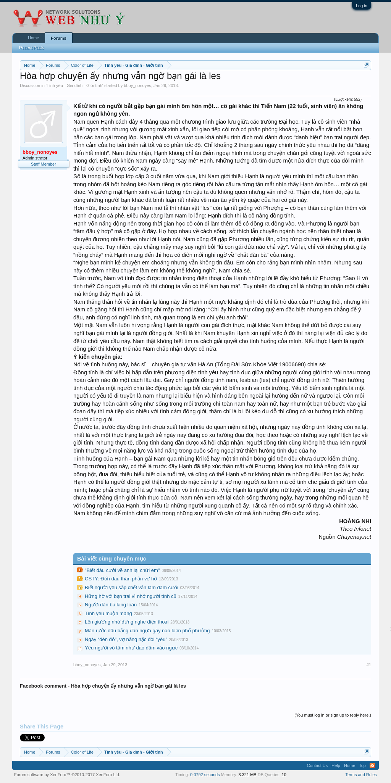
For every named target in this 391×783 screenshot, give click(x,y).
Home (33, 37)
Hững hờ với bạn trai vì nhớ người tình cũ (130, 596)
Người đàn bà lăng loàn (111, 604)
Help (335, 765)
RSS (372, 765)
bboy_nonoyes (137, 85)
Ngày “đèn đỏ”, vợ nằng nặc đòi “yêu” (126, 639)
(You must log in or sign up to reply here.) (332, 715)
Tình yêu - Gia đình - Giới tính (74, 85)
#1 (369, 664)
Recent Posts (31, 47)
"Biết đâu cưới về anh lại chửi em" (122, 570)
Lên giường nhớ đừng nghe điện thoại (126, 622)
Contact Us (317, 765)
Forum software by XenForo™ (67, 774)
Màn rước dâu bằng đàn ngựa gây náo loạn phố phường (147, 630)
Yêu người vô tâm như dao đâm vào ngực (131, 648)
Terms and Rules (361, 774)
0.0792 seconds (205, 774)
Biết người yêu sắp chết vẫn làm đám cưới (131, 587)
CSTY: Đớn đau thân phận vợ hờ (121, 579)
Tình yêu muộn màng (108, 613)
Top (362, 765)
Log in (361, 5)
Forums (58, 38)
